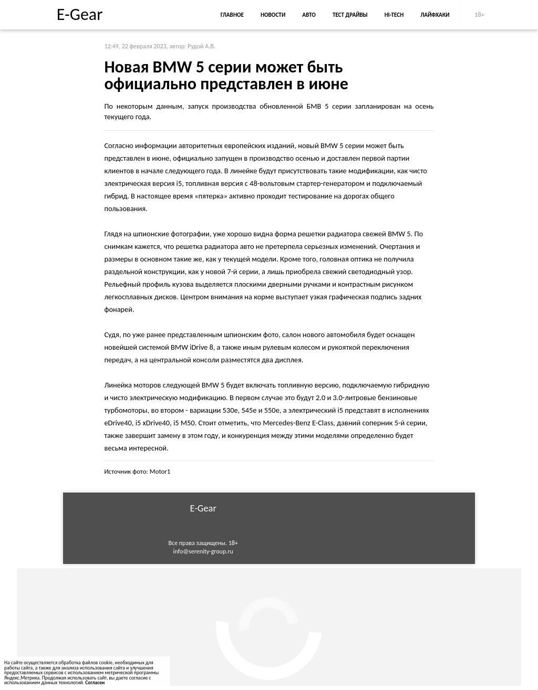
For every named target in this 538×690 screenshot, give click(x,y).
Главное (232, 14)
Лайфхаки (434, 14)
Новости (273, 14)
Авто (309, 14)
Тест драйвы (350, 14)
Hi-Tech (394, 14)
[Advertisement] (269, 627)
